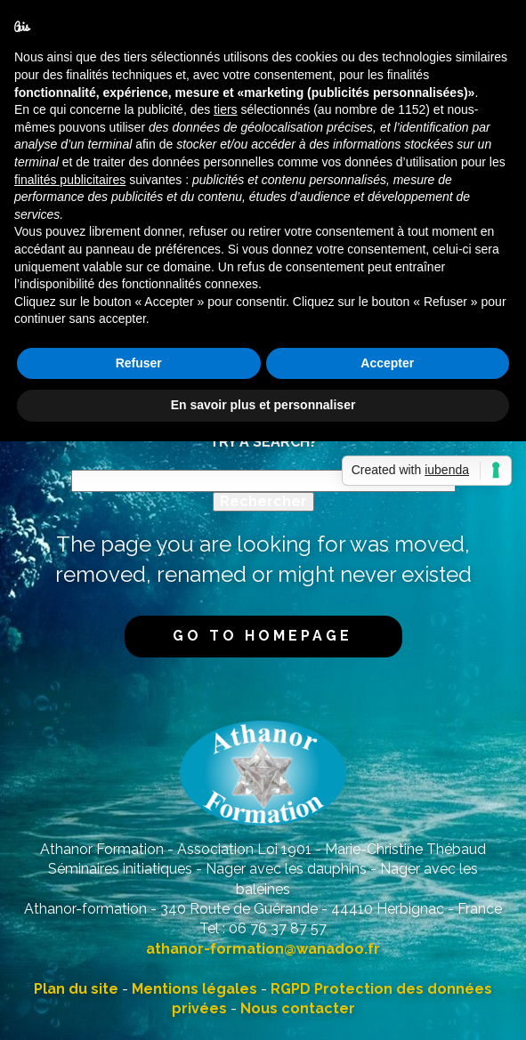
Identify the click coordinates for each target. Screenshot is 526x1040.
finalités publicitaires (69, 180)
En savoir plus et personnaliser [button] (263, 405)
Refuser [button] (139, 363)
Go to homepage (262, 635)
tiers (225, 109)
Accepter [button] (387, 363)
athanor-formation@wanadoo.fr (263, 948)
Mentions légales (194, 988)
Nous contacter (297, 1008)
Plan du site (76, 988)
